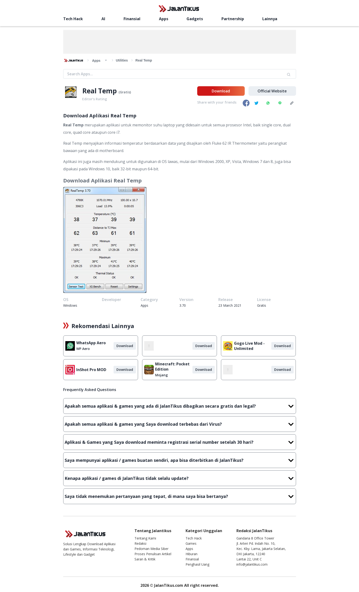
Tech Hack (73, 18)
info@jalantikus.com (252, 564)
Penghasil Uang (197, 564)
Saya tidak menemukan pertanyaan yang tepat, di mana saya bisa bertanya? (180, 496)
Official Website (272, 91)
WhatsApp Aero (91, 342)
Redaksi (140, 543)
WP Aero (83, 348)
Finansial (132, 18)
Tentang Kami (145, 538)
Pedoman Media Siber (151, 548)
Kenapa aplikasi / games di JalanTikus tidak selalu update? (180, 478)
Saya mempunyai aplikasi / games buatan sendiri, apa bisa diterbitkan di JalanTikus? (180, 460)
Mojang (161, 375)
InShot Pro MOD (91, 369)
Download (221, 91)
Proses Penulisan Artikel (152, 554)
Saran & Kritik (144, 559)
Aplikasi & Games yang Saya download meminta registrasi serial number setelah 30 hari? (180, 442)
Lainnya (269, 18)
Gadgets (195, 18)
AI (103, 18)
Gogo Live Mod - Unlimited (249, 346)
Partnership (232, 18)
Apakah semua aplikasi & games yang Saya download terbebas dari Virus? (180, 424)
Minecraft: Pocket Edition (172, 366)
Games (191, 543)
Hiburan (191, 554)
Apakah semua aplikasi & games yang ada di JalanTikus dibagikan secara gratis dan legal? (180, 406)
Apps (163, 18)
